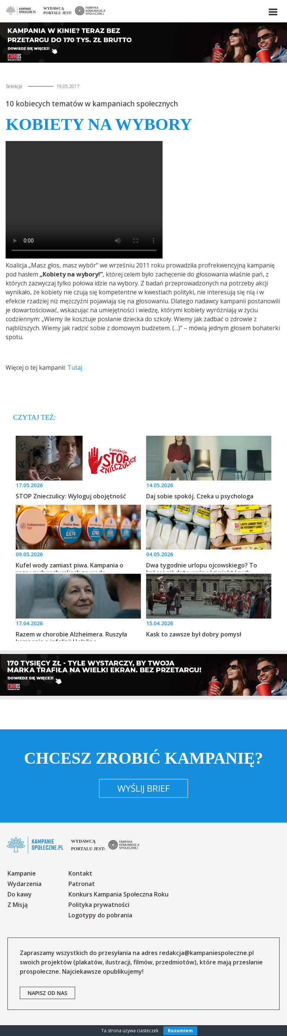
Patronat (81, 884)
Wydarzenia (24, 884)
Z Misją (17, 905)
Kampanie (21, 873)
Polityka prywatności (98, 905)
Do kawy (19, 894)
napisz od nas (47, 992)
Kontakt (80, 873)
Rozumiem (180, 1030)
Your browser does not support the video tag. (84, 200)
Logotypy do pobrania (100, 915)
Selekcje (14, 86)
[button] (272, 10)
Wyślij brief (143, 788)
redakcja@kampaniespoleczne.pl (206, 953)
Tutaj (74, 367)
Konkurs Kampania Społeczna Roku (118, 894)
